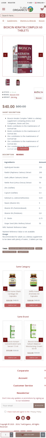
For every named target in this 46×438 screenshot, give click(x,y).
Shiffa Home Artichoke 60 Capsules (34, 293)
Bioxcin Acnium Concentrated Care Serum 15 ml (13, 343)
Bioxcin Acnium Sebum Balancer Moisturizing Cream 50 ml (34, 345)
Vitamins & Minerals (28, 21)
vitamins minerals (9, 252)
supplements (23, 252)
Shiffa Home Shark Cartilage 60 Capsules (13, 293)
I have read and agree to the (23, 411)
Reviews (20, 154)
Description (8, 154)
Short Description (11, 112)
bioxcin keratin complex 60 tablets (21, 248)
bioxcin (38, 248)
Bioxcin (42, 21)
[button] (5, 55)
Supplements (12, 21)
